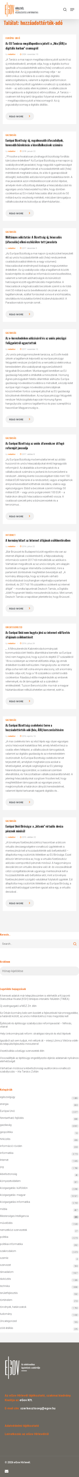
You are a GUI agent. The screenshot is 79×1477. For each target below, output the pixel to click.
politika (4, 1236)
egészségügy (7, 1097)
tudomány (6, 1313)
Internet (10, 535)
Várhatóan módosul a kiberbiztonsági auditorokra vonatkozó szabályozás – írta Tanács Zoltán (35, 1070)
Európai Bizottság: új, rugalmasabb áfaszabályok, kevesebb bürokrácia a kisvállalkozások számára (34, 142)
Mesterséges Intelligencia (39, 1217)
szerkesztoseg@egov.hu (37, 1408)
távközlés (5, 1278)
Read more (16, 116)
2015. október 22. (28, 837)
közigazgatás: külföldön (14, 1187)
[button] (72, 9)
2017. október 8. (27, 454)
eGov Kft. (26, 1400)
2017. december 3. (28, 248)
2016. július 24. (27, 643)
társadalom (7, 1271)
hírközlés (5, 1139)
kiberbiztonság (8, 1174)
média (3, 1209)
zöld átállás (6, 1328)
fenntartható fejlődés (12, 1117)
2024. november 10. (29, 54)
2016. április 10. (28, 736)
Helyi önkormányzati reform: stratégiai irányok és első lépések (35, 1033)
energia (4, 1104)
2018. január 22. (28, 151)
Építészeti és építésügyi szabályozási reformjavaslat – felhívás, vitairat (36, 1025)
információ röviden (11, 1146)
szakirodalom (8, 1251)
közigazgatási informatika (15, 1201)
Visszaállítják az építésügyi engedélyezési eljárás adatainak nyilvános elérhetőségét (39, 1060)
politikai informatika (11, 1244)
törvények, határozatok (13, 1306)
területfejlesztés (9, 1293)
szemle (4, 1257)
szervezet (5, 1264)
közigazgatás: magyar (13, 1194)
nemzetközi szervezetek (13, 1229)
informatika (6, 1152)
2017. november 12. (29, 349)
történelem (6, 1299)
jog (2, 1166)
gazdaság (10, 135)
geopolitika (6, 1132)
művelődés (6, 1222)
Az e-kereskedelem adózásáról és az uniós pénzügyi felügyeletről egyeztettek (35, 340)
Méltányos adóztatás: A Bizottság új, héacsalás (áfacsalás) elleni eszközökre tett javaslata (33, 239)
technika (5, 1286)
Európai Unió (12, 38)
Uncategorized (13, 627)
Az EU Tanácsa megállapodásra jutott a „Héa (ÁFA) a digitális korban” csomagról (36, 45)
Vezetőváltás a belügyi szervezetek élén (22, 1050)
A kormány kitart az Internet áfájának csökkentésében (37, 540)
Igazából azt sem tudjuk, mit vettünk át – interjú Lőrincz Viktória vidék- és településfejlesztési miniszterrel (39, 1042)
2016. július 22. (27, 546)
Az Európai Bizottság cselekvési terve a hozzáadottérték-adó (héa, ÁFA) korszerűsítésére (34, 727)
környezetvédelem (10, 1181)
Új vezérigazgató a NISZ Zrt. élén (18, 1005)
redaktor (12, 54)
